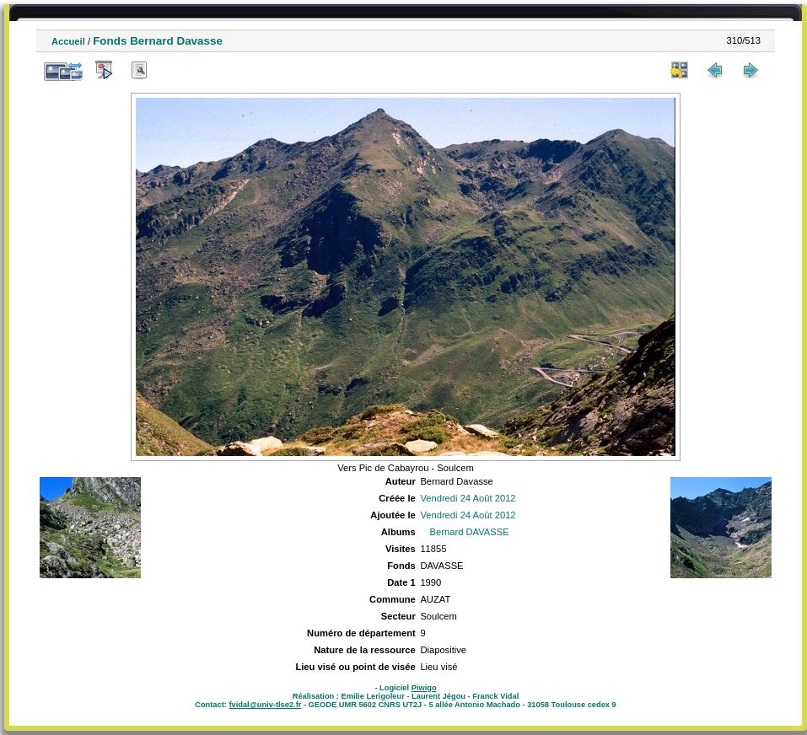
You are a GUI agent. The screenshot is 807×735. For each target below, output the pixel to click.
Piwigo (424, 688)
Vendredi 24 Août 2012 (467, 498)
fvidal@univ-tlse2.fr (265, 704)
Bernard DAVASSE (469, 532)
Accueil (68, 41)
